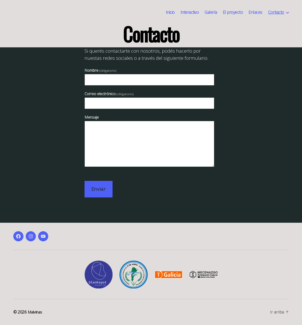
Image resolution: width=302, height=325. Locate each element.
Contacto (276, 12)
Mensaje (92, 117)
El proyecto (233, 12)
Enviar (98, 189)
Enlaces (255, 12)
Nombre (100, 70)
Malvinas (35, 312)
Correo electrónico (109, 93)
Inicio (170, 12)
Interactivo (190, 12)
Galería (210, 12)
